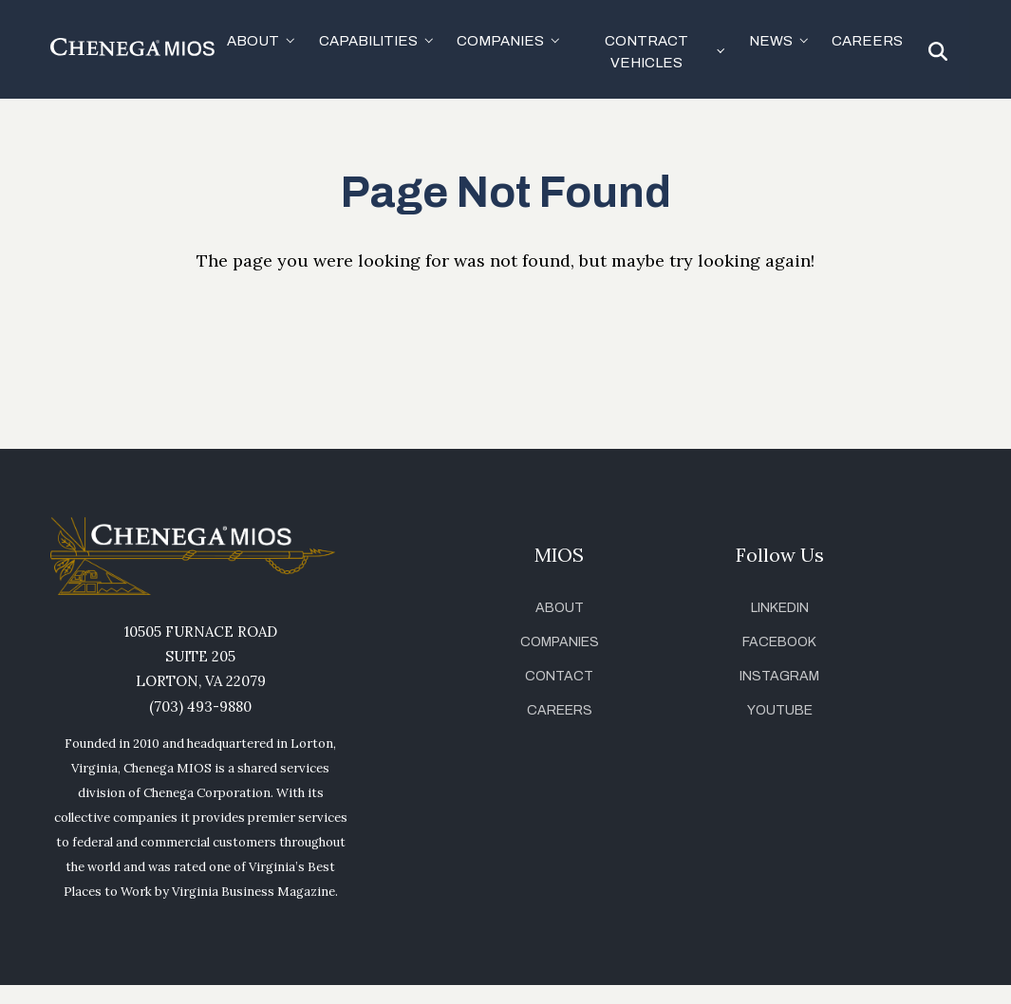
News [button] (771, 40)
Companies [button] (500, 40)
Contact (559, 676)
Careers (867, 40)
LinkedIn (780, 608)
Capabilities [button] (368, 40)
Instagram (779, 676)
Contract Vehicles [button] (646, 51)
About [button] (253, 40)
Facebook (779, 642)
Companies (559, 642)
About (559, 608)
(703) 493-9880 (200, 706)
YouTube (780, 710)
